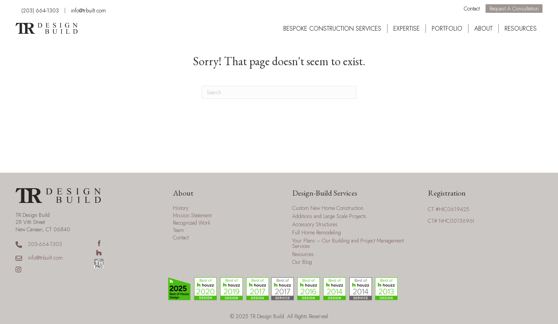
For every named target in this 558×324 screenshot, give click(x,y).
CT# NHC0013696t (451, 221)
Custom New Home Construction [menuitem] (327, 208)
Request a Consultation (514, 8)
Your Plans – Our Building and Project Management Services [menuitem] (348, 244)
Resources (521, 28)
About (483, 28)
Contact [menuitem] (181, 238)
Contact (472, 8)
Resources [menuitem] (303, 254)
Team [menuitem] (178, 230)
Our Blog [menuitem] (302, 262)
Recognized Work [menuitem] (191, 223)
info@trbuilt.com (88, 10)
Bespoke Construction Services (332, 28)
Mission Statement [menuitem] (192, 216)
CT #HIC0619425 (448, 209)
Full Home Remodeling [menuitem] (316, 233)
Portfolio (447, 28)
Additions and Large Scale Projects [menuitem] (329, 216)
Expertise (406, 28)
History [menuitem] (180, 208)
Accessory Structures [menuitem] (315, 225)
